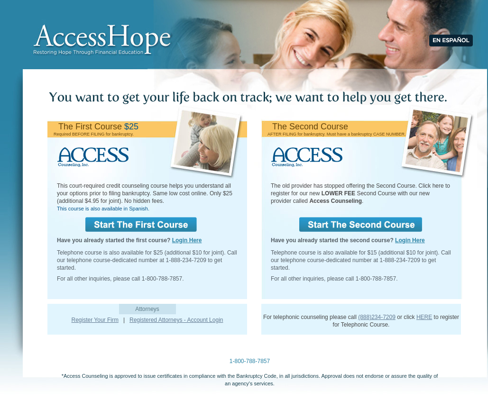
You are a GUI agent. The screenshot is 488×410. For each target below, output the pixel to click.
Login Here (187, 240)
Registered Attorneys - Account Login (176, 320)
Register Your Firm (95, 320)
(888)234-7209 (377, 317)
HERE (424, 317)
